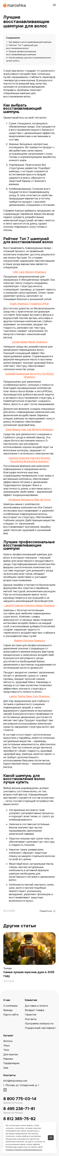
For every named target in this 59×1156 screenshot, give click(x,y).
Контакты (31, 1019)
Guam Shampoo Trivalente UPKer (29, 303)
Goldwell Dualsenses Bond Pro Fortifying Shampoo (29, 375)
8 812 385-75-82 (19, 1119)
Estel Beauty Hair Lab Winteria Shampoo (29, 429)
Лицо (6, 1045)
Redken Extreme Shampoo (29, 640)
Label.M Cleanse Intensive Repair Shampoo (29, 605)
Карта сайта (10, 1014)
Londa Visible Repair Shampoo (29, 341)
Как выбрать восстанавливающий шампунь (30, 42)
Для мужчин (10, 1054)
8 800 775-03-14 (19, 1099)
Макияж (8, 1058)
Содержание (13, 38)
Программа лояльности (39, 1023)
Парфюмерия (11, 1063)
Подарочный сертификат (40, 1028)
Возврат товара (34, 1010)
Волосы (7, 1041)
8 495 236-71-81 (19, 1108)
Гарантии (30, 1014)
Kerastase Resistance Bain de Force (29, 499)
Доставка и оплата (36, 1005)
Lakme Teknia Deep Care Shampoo (29, 696)
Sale (5, 1067)
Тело (6, 1049)
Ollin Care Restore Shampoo (29, 272)
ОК (50, 1137)
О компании (10, 1005)
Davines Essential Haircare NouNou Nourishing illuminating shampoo (29, 460)
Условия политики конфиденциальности (24, 1150)
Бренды (8, 1010)
